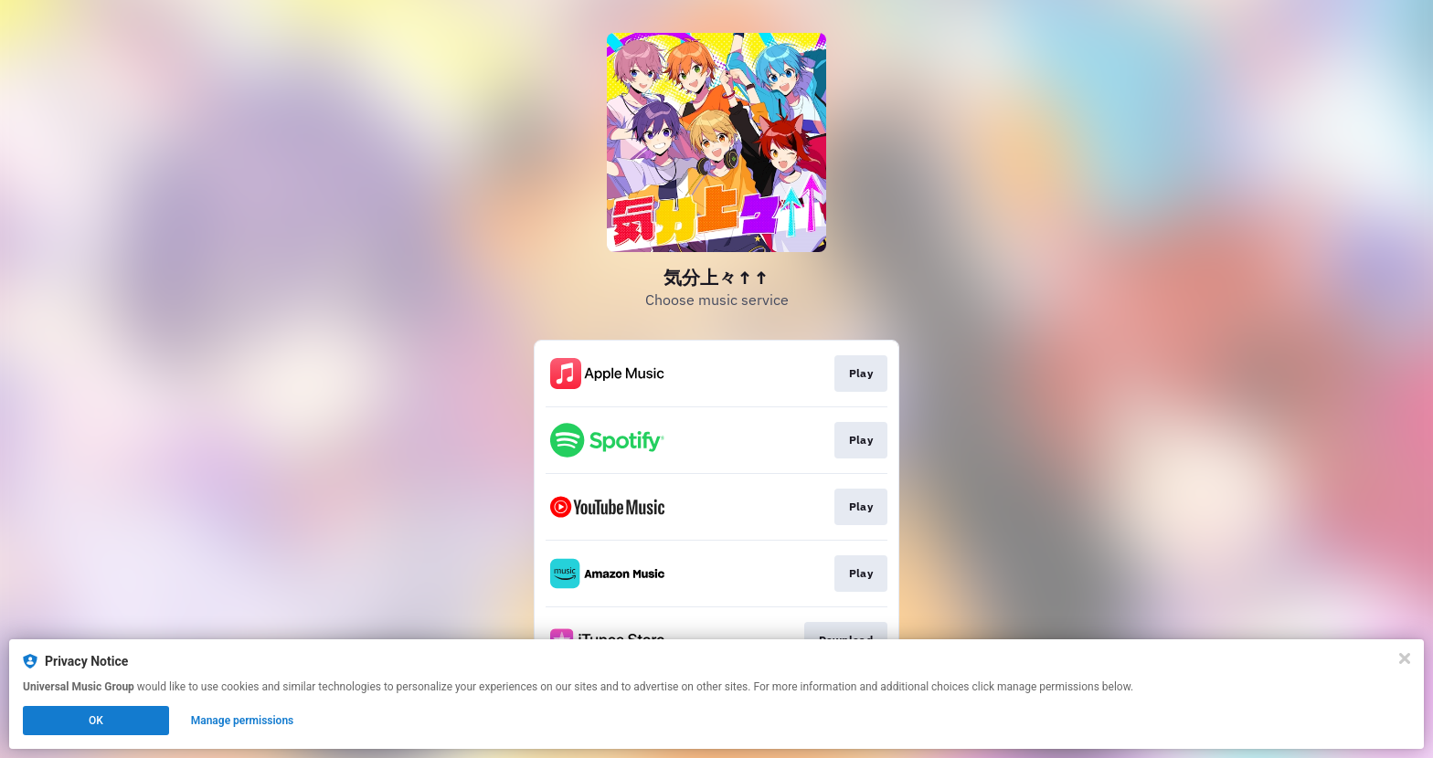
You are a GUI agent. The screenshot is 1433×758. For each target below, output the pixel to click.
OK (96, 720)
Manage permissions (242, 720)
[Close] (1404, 658)
